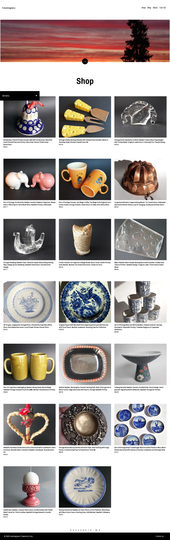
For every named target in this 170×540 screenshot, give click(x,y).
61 (96, 530)
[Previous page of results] (71, 530)
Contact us (160, 536)
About (155, 7)
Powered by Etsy (27, 536)
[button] (20, 96)
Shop (144, 7)
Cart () (162, 7)
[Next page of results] (99, 530)
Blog (149, 7)
